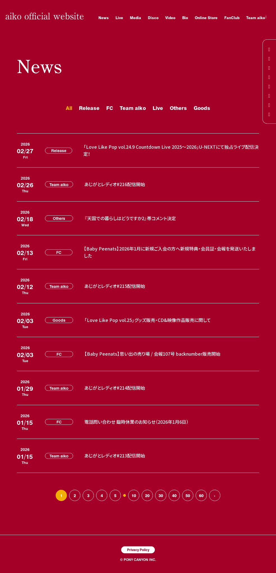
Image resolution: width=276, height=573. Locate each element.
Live (158, 108)
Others (178, 108)
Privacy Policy (138, 549)
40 (174, 495)
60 (201, 495)
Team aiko (133, 108)
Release (89, 108)
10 (134, 495)
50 (187, 495)
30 (161, 495)
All (69, 108)
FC (109, 108)
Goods (202, 108)
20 (147, 495)
